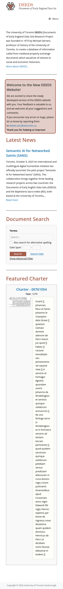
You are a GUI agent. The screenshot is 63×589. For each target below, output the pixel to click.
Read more (12, 200)
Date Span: (16, 247)
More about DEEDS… (17, 66)
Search (18, 254)
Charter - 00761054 (31, 289)
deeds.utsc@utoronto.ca (22, 125)
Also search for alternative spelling (32, 242)
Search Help (37, 253)
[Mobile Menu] (54, 18)
